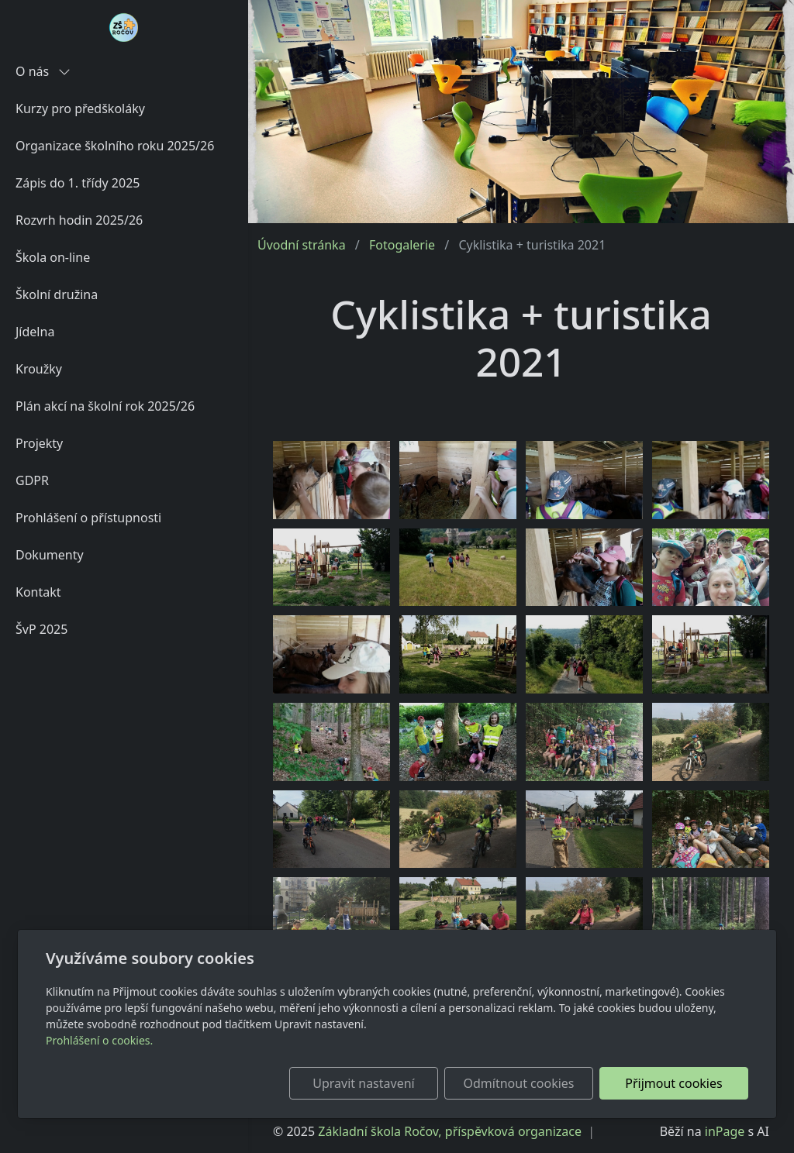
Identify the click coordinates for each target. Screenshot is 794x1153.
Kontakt (38, 592)
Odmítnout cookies (519, 1083)
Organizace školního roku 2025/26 (115, 145)
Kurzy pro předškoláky (80, 108)
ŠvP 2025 (41, 629)
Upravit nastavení (363, 1083)
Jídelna (35, 331)
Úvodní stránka (301, 244)
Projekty (39, 443)
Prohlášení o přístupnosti (88, 517)
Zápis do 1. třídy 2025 (78, 182)
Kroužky (39, 368)
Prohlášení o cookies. (99, 1040)
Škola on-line (53, 257)
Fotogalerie (402, 244)
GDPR (32, 480)
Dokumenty (50, 554)
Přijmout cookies (673, 1083)
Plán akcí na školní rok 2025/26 (105, 406)
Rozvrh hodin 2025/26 (79, 220)
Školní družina (57, 294)
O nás (43, 71)
